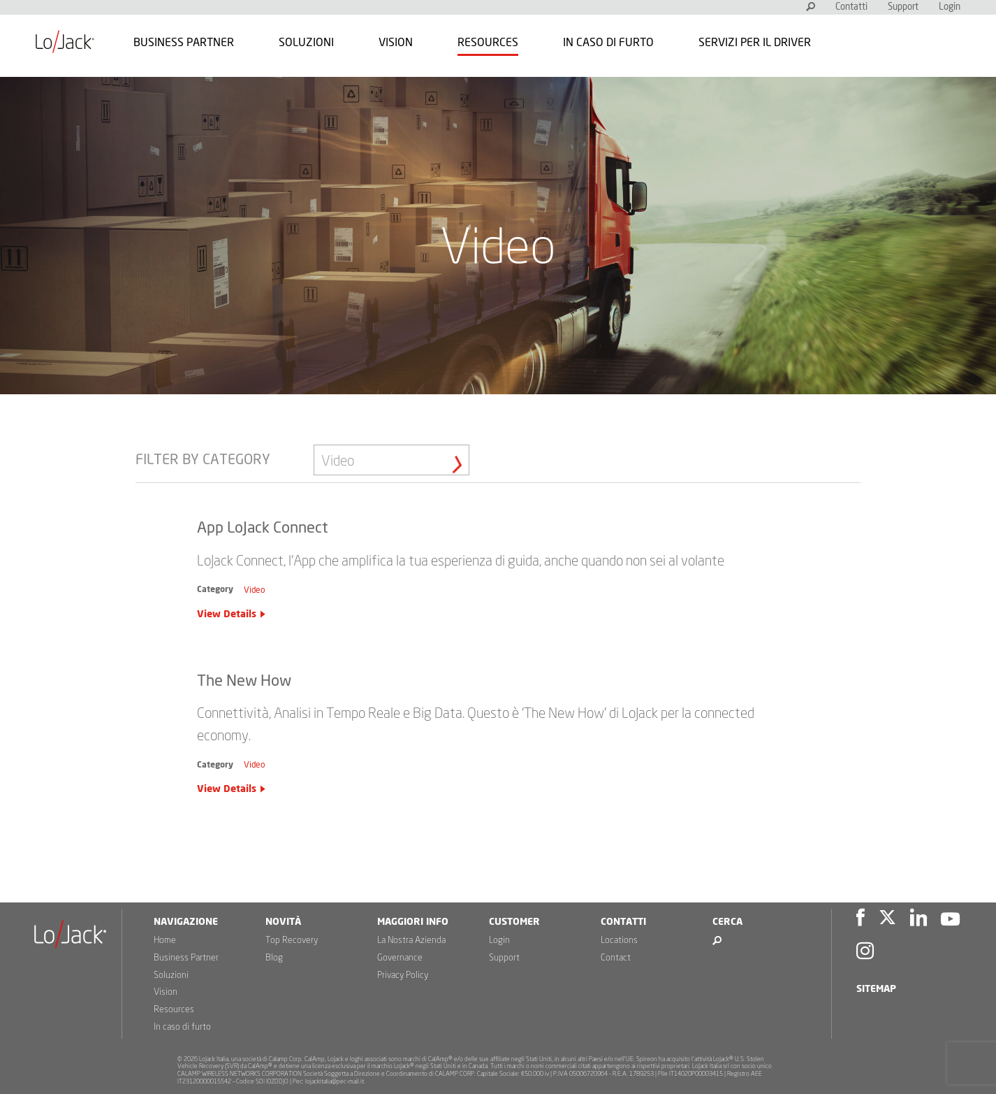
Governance (400, 958)
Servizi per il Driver (754, 42)
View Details (226, 614)
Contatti (851, 7)
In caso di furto (608, 42)
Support (903, 7)
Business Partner (183, 42)
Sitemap (876, 989)
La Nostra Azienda (411, 940)
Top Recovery (291, 940)
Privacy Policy (402, 975)
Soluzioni (306, 42)
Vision (396, 42)
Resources (487, 42)
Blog (274, 958)
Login (949, 7)
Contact (616, 958)
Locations (619, 940)
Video (254, 590)
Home (165, 940)
